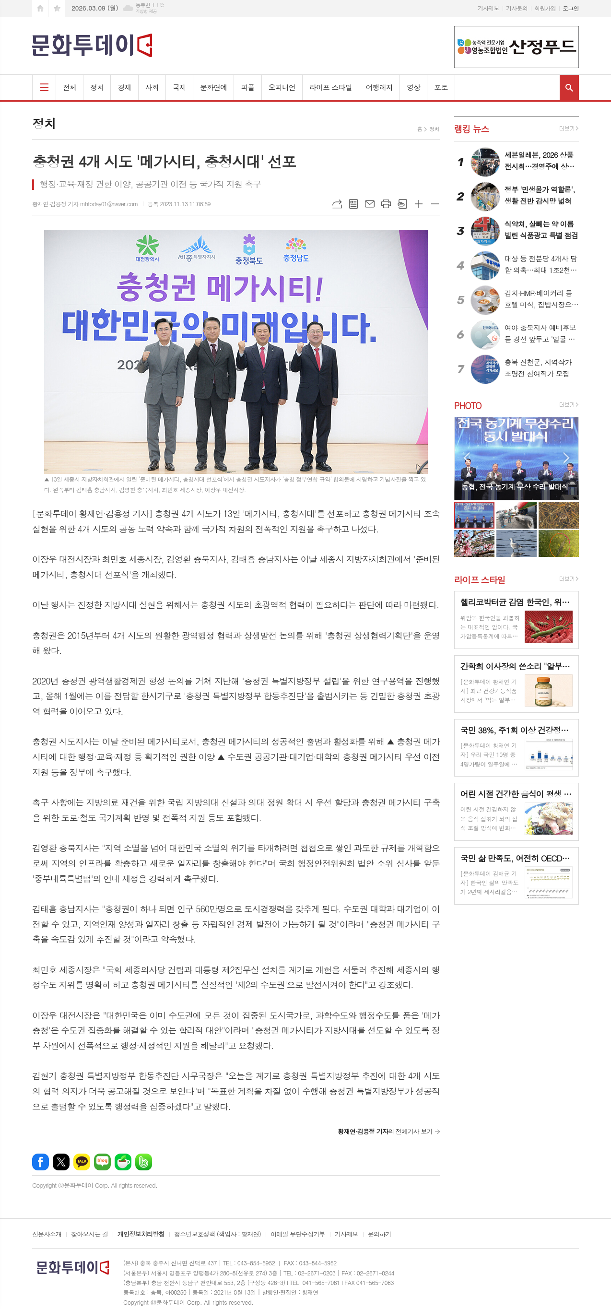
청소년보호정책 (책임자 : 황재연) (217, 1234)
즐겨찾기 (57, 8)
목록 (353, 204)
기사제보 (488, 8)
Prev (466, 458)
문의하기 (379, 1234)
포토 (440, 87)
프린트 (386, 204)
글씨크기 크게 (418, 204)
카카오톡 (81, 1162)
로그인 (571, 8)
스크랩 (402, 204)
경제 (124, 87)
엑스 (61, 1162)
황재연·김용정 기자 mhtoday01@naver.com (85, 204)
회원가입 (545, 8)
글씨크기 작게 (435, 204)
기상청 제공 (146, 11)
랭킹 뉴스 (471, 129)
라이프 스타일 (330, 87)
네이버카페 (123, 1162)
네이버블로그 (102, 1162)
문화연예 (213, 87)
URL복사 (337, 204)
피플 (247, 87)
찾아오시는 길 (89, 1234)
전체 (69, 87)
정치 (97, 87)
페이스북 (40, 1162)
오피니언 (282, 87)
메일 (370, 204)
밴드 (143, 1162)
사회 (152, 87)
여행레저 (379, 87)
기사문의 (517, 8)
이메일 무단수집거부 (297, 1234)
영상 (413, 87)
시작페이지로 (40, 8)
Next (567, 458)
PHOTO (468, 406)
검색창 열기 (569, 87)
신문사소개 (46, 1234)
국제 (179, 87)
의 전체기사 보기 (385, 1131)
